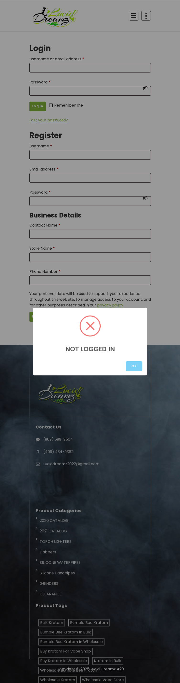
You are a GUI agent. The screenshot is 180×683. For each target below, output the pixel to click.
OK (133, 366)
